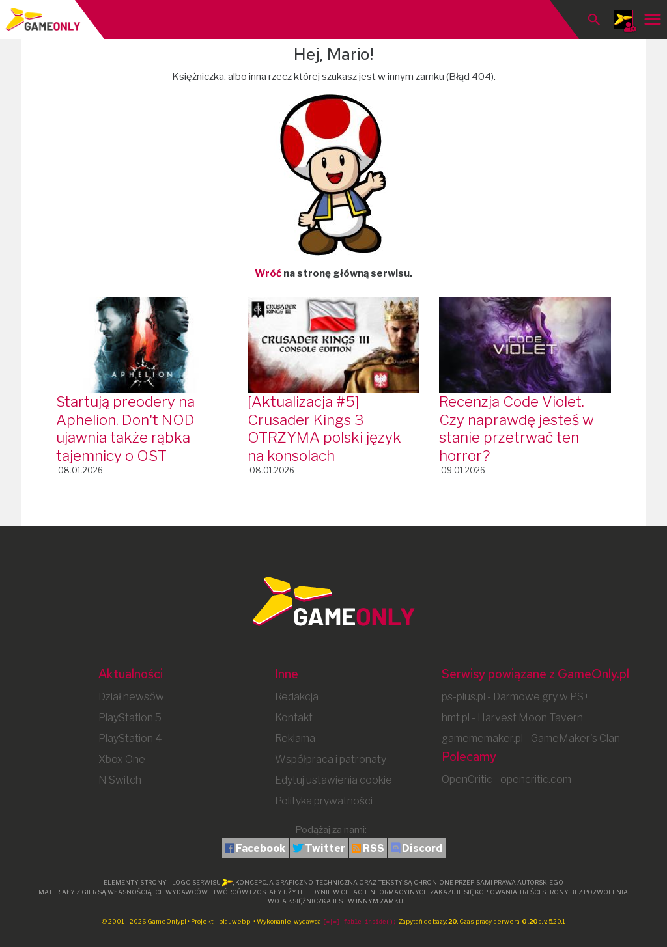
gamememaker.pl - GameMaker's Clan (531, 738)
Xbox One (121, 759)
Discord (422, 848)
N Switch (119, 780)
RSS (373, 848)
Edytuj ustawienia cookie (333, 780)
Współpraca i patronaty (330, 759)
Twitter (325, 848)
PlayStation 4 (130, 738)
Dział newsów (131, 697)
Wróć (268, 273)
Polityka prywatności (324, 801)
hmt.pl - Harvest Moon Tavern (512, 717)
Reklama (295, 738)
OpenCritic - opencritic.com (506, 779)
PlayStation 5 (130, 717)
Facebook (261, 848)
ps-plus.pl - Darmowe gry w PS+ (515, 697)
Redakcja (297, 697)
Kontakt (294, 717)
